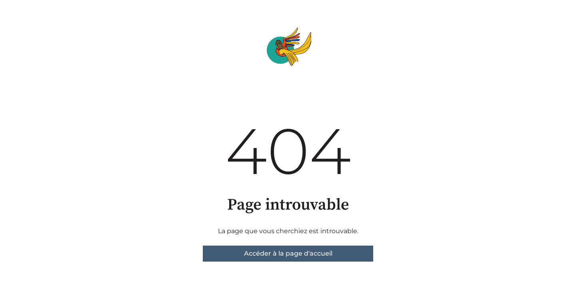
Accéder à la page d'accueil (288, 253)
